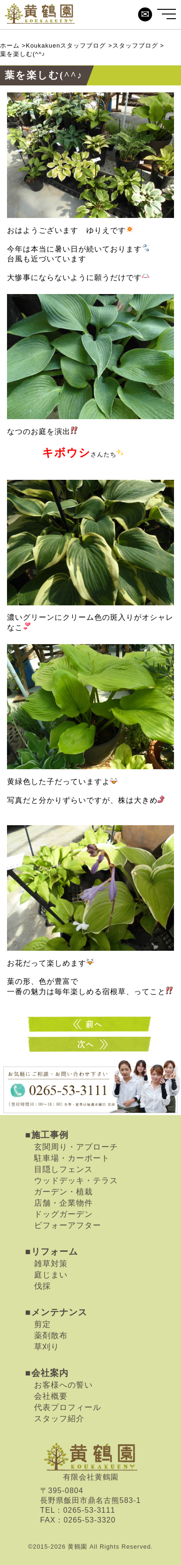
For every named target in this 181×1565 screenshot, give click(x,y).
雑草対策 (51, 1263)
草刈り (46, 1346)
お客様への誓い (63, 1385)
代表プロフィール (67, 1407)
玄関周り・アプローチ (76, 1146)
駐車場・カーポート (72, 1158)
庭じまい (51, 1274)
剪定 (42, 1324)
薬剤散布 (51, 1335)
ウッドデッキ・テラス (76, 1180)
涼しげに (90, 1024)
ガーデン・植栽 (63, 1191)
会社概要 (51, 1396)
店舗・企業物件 (63, 1202)
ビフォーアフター (67, 1225)
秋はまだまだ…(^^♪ (90, 1044)
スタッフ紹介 (59, 1418)
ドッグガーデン (63, 1214)
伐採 (42, 1286)
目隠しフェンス (63, 1169)
